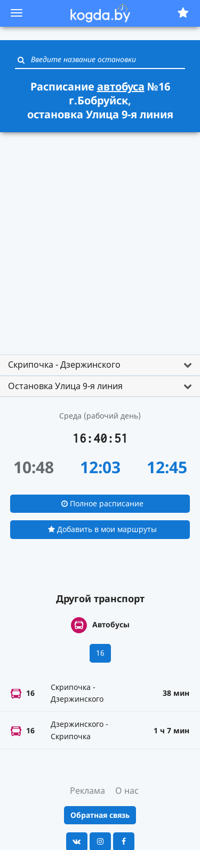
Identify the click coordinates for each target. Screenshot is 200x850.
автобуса (121, 86)
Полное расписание (102, 503)
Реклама (87, 790)
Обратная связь (100, 815)
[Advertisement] (100, 238)
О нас (127, 790)
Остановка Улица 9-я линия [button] (65, 386)
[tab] (100, 365)
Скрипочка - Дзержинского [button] (64, 364)
